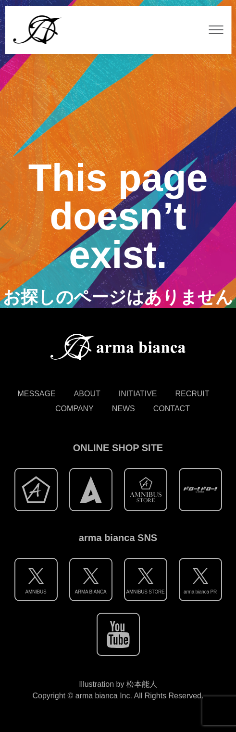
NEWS (123, 408)
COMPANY (74, 408)
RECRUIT (192, 394)
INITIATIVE (138, 394)
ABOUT (87, 394)
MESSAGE (36, 394)
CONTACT (171, 408)
